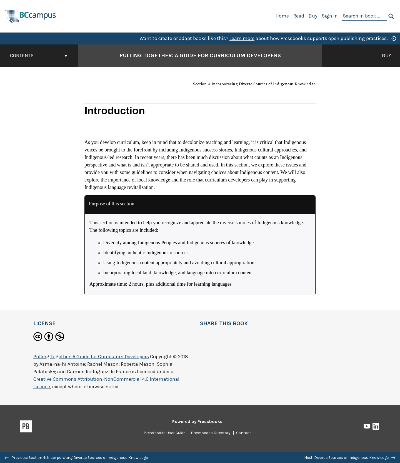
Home (282, 16)
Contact (243, 432)
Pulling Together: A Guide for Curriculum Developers (91, 357)
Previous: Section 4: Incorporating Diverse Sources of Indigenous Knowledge (76, 457)
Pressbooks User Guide (164, 432)
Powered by (197, 421)
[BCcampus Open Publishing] (30, 15)
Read (298, 16)
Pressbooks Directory (211, 432)
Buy (313, 16)
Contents (39, 56)
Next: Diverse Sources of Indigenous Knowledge (349, 457)
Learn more (241, 38)
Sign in (330, 16)
